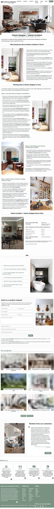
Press (36, 488)
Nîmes (30, 491)
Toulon (30, 497)
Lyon (23, 498)
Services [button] (25, 1)
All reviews (48, 452)
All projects (21, 415)
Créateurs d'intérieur (7, 2)
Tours (30, 500)
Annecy (23, 491)
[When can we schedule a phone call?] (17, 329)
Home (24, 33)
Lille (23, 497)
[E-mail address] (17, 312)
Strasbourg (31, 495)
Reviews (37, 491)
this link (26, 343)
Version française (31, 506)
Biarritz (23, 492)
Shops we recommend (9, 486)
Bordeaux (24, 494)
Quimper (30, 494)
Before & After (36, 2)
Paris (30, 492)
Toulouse (31, 498)
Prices (46, 1)
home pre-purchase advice (35, 51)
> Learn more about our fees (31, 243)
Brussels (24, 495)
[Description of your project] (17, 320)
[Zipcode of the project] (25, 315)
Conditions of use (23, 506)
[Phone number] (8, 315)
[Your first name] (8, 309)
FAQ (36, 494)
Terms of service (17, 506)
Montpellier (31, 488)
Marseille (24, 500)
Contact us (51, 1)
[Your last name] (25, 309)
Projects (31, 1)
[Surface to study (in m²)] (17, 326)
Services (29, 33)
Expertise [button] (19, 1)
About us (41, 2)
